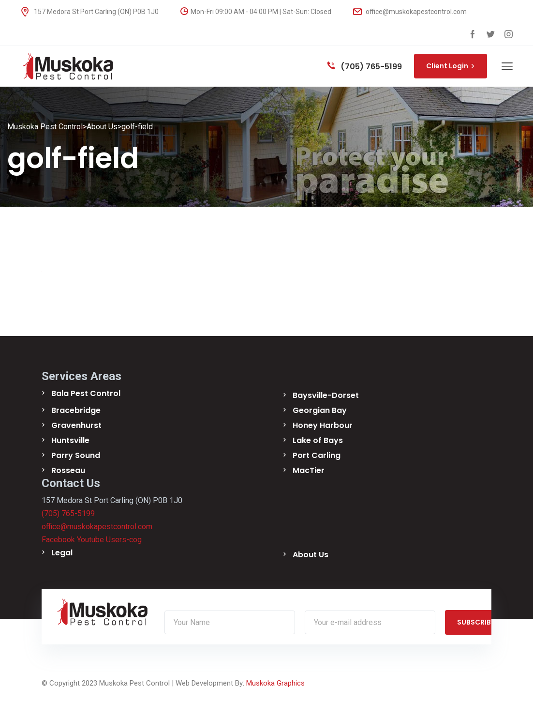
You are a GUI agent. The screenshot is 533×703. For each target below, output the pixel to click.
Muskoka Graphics (275, 683)
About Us (310, 554)
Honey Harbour (323, 425)
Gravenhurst (76, 425)
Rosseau (68, 470)
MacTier (309, 470)
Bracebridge (76, 410)
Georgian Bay (320, 410)
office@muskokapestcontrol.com (410, 11)
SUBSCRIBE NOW (488, 622)
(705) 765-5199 (364, 66)
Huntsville (70, 440)
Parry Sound (75, 455)
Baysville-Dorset (326, 395)
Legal (62, 552)
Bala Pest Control (85, 393)
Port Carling (317, 455)
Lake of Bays (318, 440)
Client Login (450, 66)
